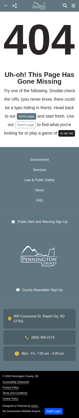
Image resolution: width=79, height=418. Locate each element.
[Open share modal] (15, 6)
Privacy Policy (11, 387)
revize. (35, 405)
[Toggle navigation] (6, 6)
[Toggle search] (65, 6)
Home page (26, 116)
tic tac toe (66, 133)
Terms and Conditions (15, 393)
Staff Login (53, 411)
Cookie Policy (10, 398)
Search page (25, 124)
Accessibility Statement (16, 382)
